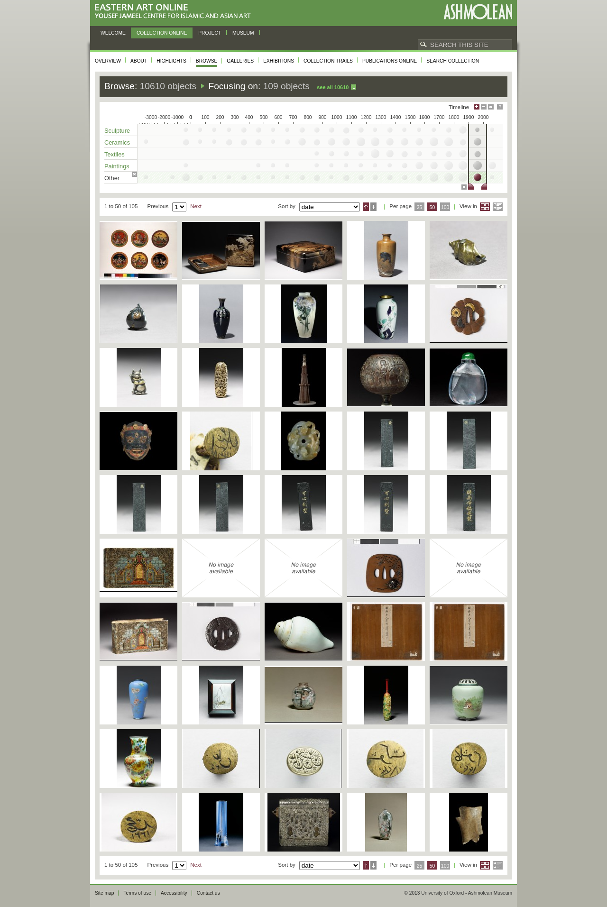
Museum (243, 33)
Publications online (389, 61)
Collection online (162, 33)
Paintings (116, 166)
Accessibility (174, 893)
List (498, 206)
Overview (108, 61)
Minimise (484, 107)
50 (432, 207)
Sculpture (117, 130)
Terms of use (137, 893)
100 (445, 207)
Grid (485, 206)
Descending (373, 206)
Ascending (366, 206)
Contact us (208, 893)
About (138, 61)
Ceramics (117, 142)
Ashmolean (477, 11)
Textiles (114, 154)
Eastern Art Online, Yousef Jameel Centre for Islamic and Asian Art (175, 11)
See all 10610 (333, 87)
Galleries (240, 61)
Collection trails (328, 61)
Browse (207, 61)
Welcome (113, 33)
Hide (491, 107)
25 (420, 207)
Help (500, 107)
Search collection (452, 61)
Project (209, 33)
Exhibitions (278, 61)
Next (196, 206)
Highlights (171, 61)
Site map (104, 893)
